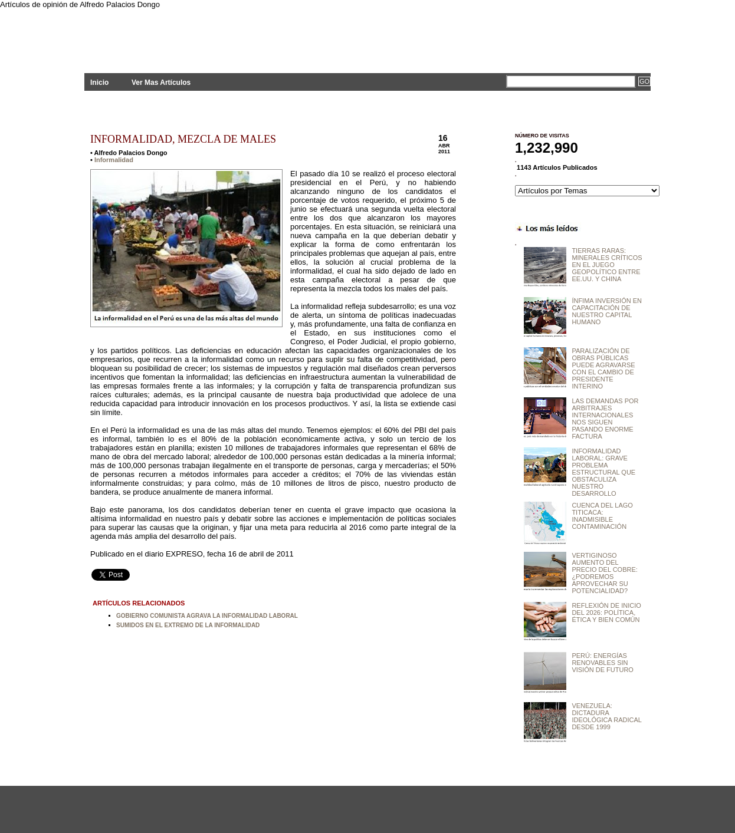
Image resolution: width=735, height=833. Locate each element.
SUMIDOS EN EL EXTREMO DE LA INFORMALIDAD (188, 625)
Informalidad (113, 159)
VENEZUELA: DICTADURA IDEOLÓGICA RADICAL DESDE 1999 (606, 716)
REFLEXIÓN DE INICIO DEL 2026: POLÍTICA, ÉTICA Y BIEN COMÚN (606, 612)
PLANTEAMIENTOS (190, 34)
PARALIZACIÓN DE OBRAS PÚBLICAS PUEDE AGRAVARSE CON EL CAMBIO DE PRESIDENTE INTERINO (603, 368)
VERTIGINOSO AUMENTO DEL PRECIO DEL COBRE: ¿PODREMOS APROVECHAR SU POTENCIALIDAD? (604, 573)
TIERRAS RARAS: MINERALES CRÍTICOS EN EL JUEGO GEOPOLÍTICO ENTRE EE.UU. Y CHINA (607, 264)
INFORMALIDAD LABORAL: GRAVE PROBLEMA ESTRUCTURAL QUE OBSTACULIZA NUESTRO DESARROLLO (603, 472)
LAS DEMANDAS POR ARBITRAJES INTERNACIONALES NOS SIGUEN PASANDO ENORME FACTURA (605, 418)
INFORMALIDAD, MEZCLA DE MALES (183, 139)
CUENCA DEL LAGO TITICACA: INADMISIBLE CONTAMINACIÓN (602, 516)
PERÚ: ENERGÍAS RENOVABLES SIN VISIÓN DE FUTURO (603, 662)
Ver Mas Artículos (161, 82)
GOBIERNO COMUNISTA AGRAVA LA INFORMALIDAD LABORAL (207, 616)
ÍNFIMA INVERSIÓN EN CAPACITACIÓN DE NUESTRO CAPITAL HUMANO (607, 311)
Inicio (99, 82)
